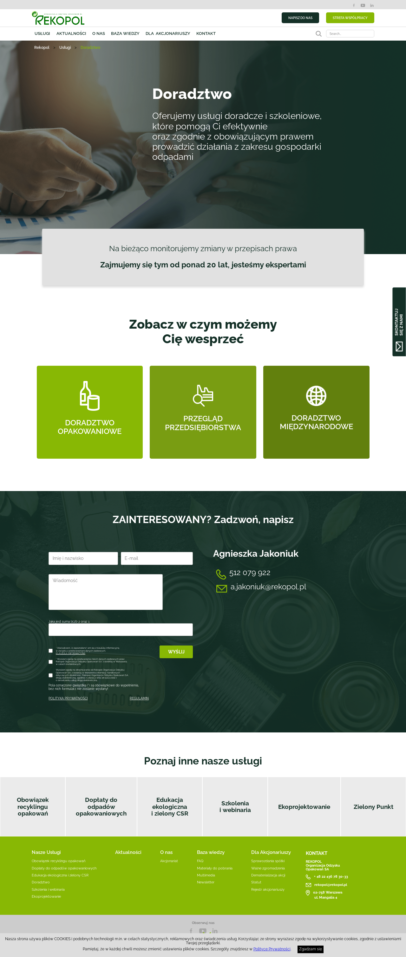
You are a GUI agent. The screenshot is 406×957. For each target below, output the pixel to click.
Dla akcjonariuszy (168, 33)
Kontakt (206, 33)
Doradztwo (41, 882)
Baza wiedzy (125, 33)
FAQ (200, 861)
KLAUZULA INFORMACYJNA (70, 653)
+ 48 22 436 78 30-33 (331, 876)
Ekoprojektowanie (304, 806)
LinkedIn (372, 5)
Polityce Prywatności (272, 949)
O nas (98, 33)
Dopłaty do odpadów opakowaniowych (101, 806)
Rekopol (41, 47)
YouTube (362, 5)
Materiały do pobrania (214, 868)
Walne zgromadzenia (268, 868)
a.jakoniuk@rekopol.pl (268, 586)
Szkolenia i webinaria (235, 806)
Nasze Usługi (46, 852)
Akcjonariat (169, 861)
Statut (256, 882)
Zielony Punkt (373, 806)
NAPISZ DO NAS (300, 18)
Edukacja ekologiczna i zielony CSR (169, 806)
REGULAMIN (139, 698)
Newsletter (205, 882)
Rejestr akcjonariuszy (268, 889)
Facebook (354, 5)
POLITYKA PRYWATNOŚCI (68, 698)
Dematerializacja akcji (268, 875)
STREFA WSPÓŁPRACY (350, 18)
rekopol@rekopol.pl (330, 885)
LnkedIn (215, 930)
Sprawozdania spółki (268, 861)
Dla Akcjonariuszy (271, 852)
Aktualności (71, 33)
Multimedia (206, 875)
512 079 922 (250, 572)
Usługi (42, 33)
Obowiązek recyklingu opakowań (33, 806)
